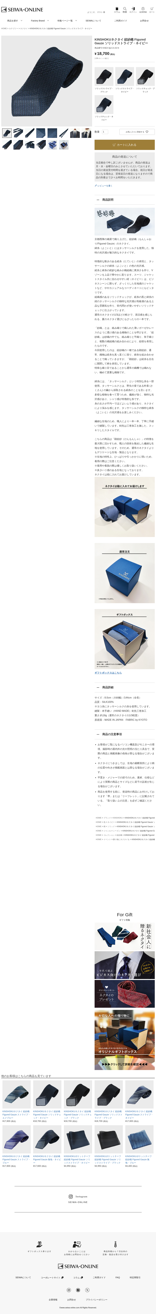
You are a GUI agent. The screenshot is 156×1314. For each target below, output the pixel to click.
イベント (107, 839)
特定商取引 (135, 1277)
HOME (4, 28)
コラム (117, 12)
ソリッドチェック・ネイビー (104, 116)
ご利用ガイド (120, 20)
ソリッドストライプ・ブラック (104, 88)
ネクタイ (24, 28)
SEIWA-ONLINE (78, 1199)
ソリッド (111, 826)
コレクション (109, 835)
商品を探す (12, 20)
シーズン (116, 831)
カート (152, 12)
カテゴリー (13, 28)
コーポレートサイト (50, 1277)
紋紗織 (119, 835)
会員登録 (143, 12)
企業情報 (53, 1299)
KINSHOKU (118, 818)
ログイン (133, 12)
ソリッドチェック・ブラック (145, 88)
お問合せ (144, 20)
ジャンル (107, 831)
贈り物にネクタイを (121, 839)
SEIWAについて (93, 20)
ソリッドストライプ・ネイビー (124, 88)
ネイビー (111, 822)
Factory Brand (38, 20)
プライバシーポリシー (96, 1299)
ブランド (107, 818)
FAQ (118, 1277)
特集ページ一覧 (65, 20)
